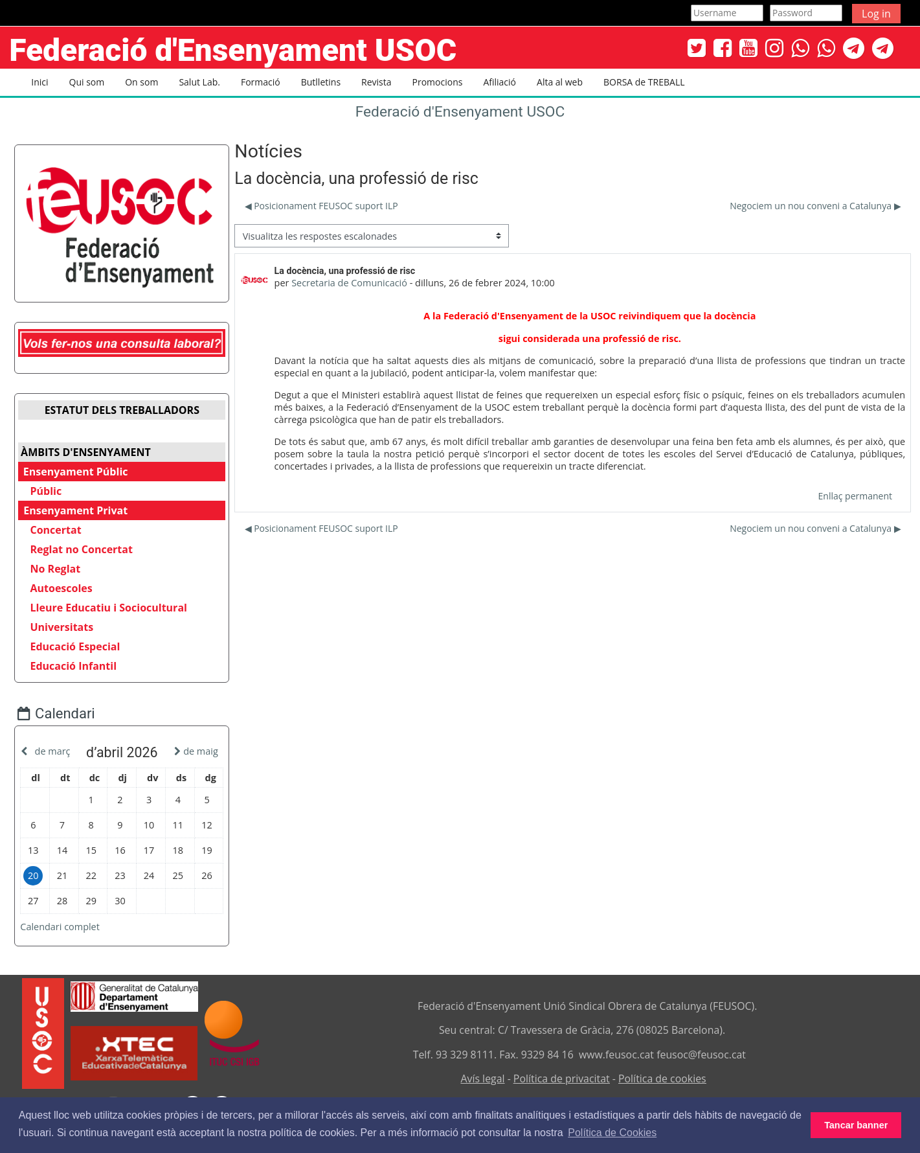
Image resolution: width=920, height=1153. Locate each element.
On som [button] (141, 82)
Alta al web (560, 82)
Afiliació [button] (499, 82)
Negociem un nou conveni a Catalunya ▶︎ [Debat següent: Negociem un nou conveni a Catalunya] (815, 206)
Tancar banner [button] (856, 1125)
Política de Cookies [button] (612, 1132)
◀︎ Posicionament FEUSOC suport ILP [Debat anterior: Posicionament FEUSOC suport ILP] (321, 206)
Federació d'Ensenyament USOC (460, 111)
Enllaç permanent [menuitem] (855, 496)
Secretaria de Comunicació (349, 283)
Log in (876, 13)
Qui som (87, 82)
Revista (376, 82)
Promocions (437, 82)
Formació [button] (260, 82)
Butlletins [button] (321, 82)
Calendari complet (69, 926)
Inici (39, 82)
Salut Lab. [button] (199, 82)
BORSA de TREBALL (643, 82)
